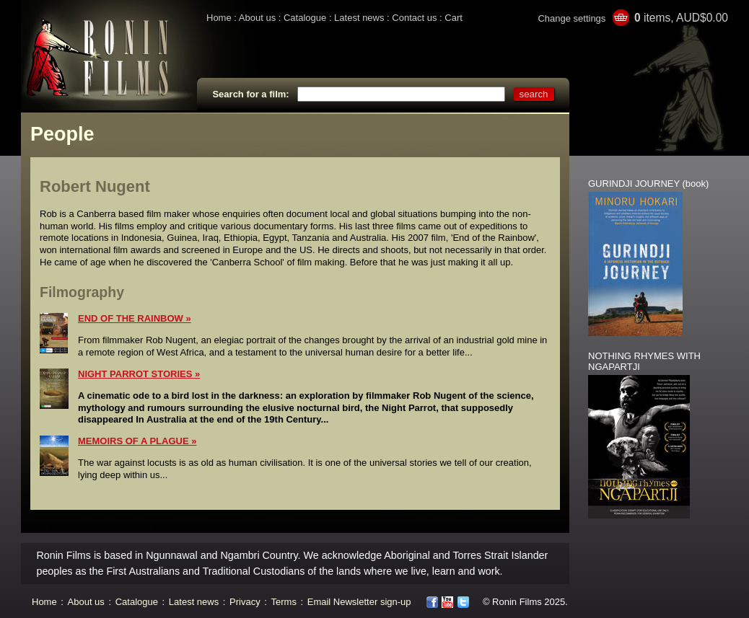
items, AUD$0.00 (681, 18)
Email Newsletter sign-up (359, 601)
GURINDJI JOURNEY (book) (648, 183)
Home (219, 17)
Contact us (414, 17)
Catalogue (305, 17)
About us (257, 17)
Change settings (571, 18)
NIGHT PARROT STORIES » (139, 373)
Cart (453, 17)
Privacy (244, 601)
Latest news (359, 17)
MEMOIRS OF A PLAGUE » (137, 441)
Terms (284, 601)
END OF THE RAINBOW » (134, 318)
